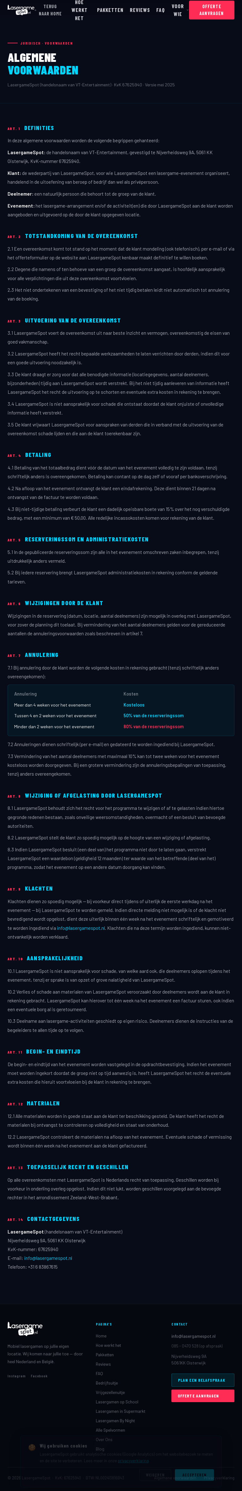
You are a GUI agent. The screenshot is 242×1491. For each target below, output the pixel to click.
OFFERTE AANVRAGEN (211, 10)
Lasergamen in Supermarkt (120, 1411)
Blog (100, 1448)
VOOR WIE (180, 10)
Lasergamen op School (117, 1401)
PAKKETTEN (110, 10)
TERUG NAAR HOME (48, 9)
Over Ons (104, 1439)
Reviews (103, 1364)
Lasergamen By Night (115, 1420)
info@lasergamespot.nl (81, 928)
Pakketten (105, 1354)
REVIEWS (140, 10)
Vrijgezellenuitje (110, 1392)
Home (101, 1335)
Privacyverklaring (219, 1478)
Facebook (39, 1376)
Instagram (17, 1376)
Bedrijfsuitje (107, 1382)
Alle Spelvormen (110, 1430)
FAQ (160, 10)
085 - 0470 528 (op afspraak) (196, 1345)
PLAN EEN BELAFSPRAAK (201, 1380)
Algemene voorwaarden (175, 1478)
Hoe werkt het (108, 1345)
